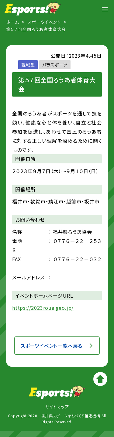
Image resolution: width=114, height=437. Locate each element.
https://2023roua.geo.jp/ (43, 307)
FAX (16, 259)
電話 (17, 240)
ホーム (12, 22)
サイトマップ (57, 407)
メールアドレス (28, 277)
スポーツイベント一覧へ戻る (51, 345)
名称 (17, 231)
